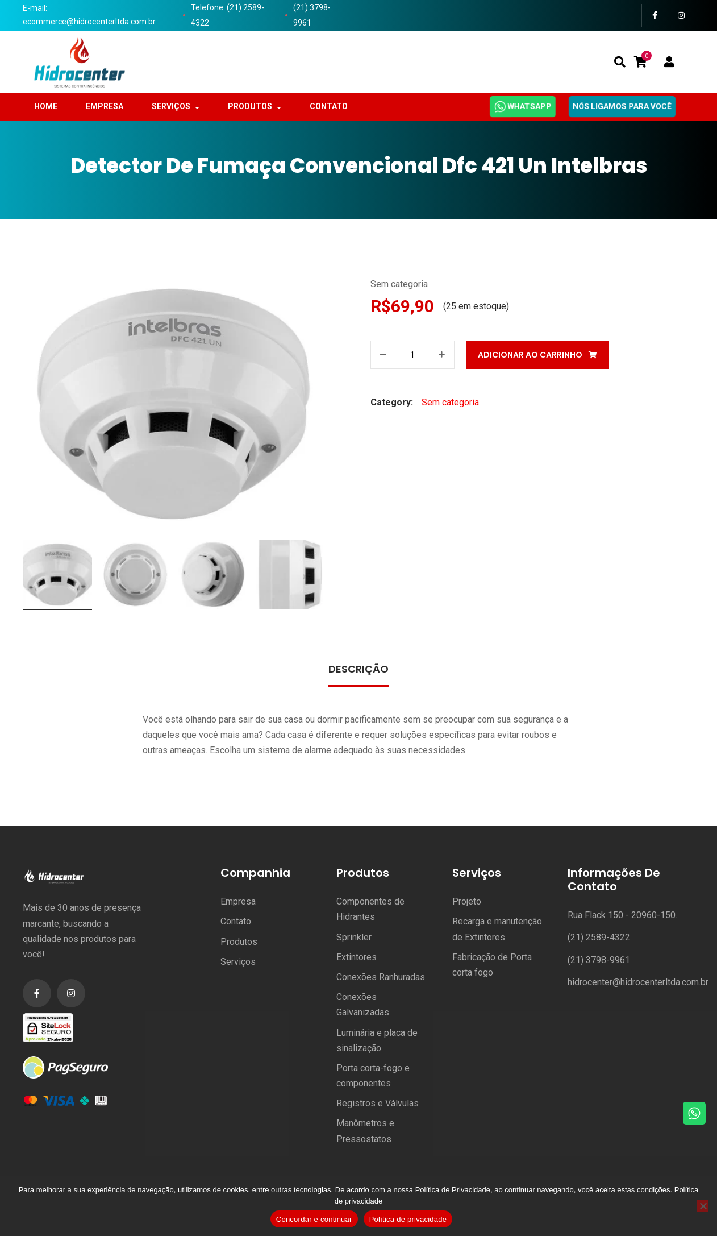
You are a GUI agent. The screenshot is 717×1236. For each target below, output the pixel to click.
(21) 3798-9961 (312, 15)
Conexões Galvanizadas (362, 1005)
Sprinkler (354, 937)
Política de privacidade (408, 1219)
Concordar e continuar (314, 1219)
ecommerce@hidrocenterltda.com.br (89, 21)
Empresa (238, 901)
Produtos (238, 941)
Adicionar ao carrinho (530, 354)
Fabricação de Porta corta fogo (492, 965)
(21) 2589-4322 (599, 937)
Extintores (356, 957)
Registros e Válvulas (377, 1103)
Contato (235, 921)
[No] (702, 1206)
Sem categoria (399, 284)
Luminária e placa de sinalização (377, 1040)
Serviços (238, 961)
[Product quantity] (412, 354)
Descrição (358, 669)
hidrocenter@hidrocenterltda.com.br (638, 982)
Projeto (466, 901)
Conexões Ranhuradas (380, 977)
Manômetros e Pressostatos (365, 1131)
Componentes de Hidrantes (370, 909)
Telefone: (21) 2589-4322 (227, 15)
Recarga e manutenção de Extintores (497, 929)
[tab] (358, 670)
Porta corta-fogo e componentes (373, 1076)
